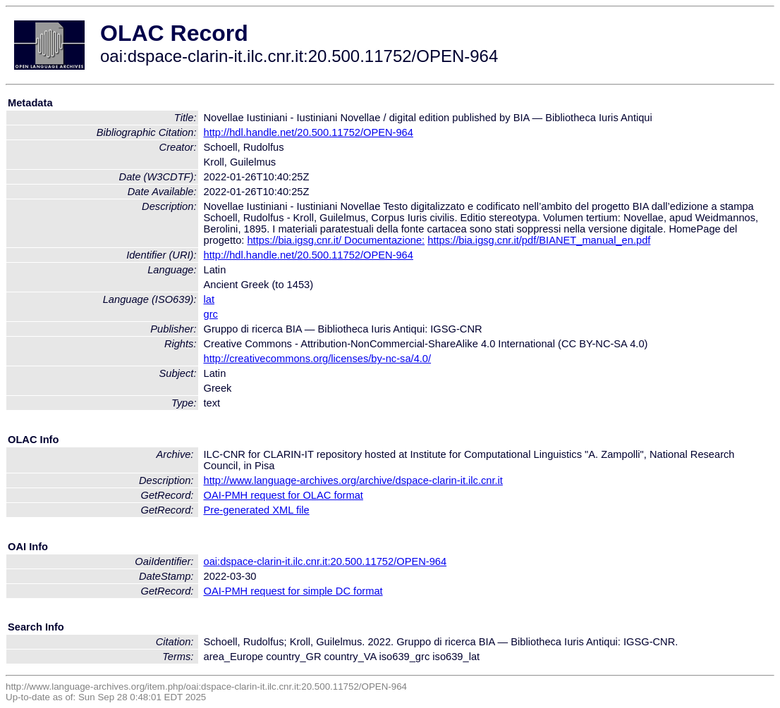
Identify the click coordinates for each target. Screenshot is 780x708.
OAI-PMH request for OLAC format (283, 495)
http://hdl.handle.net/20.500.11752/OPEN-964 (308, 132)
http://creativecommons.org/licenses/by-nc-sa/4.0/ (318, 358)
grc (211, 314)
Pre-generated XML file (257, 510)
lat (209, 299)
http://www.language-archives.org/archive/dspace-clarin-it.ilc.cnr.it (353, 480)
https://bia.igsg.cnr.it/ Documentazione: (336, 240)
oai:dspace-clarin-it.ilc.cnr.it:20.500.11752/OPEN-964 (325, 561)
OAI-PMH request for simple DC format (293, 591)
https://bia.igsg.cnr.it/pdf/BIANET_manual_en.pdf (538, 240)
